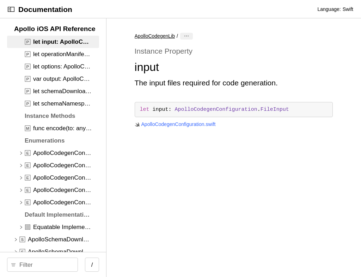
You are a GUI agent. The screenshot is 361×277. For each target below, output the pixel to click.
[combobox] (62, 265)
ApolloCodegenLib (189, 36)
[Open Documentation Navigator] (11, 9)
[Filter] (62, 264)
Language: (329, 9)
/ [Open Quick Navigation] (127, 264)
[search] (59, 265)
